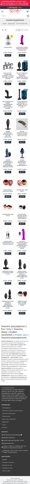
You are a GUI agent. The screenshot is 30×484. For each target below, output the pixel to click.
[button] (8, 55)
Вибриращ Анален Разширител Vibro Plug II (7, 273)
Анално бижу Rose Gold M (8, 215)
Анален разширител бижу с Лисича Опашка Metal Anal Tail (22, 133)
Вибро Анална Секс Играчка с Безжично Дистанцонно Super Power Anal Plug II (8, 305)
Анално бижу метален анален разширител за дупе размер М (22, 216)
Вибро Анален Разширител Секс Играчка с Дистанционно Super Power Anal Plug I (22, 275)
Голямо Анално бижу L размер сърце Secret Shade (22, 303)
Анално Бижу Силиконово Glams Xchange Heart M (8, 243)
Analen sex (20, 334)
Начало (5, 23)
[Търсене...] (28, 15)
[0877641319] (12, 7)
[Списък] (5, 30)
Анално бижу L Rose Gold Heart (8, 190)
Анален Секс (11, 23)
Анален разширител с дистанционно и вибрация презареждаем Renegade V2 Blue (8, 163)
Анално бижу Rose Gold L (22, 190)
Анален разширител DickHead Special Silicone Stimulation (8, 134)
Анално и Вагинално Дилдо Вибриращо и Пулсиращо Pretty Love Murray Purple (22, 245)
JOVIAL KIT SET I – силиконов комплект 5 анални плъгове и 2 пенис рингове (8, 76)
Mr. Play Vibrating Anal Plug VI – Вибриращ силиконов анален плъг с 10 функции (22, 76)
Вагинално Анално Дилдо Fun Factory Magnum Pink (22, 49)
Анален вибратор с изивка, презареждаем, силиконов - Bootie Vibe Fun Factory (8, 105)
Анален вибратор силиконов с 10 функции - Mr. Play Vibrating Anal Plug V (22, 104)
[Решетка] (3, 30)
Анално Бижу (8, 47)
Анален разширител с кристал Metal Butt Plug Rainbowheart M (22, 162)
